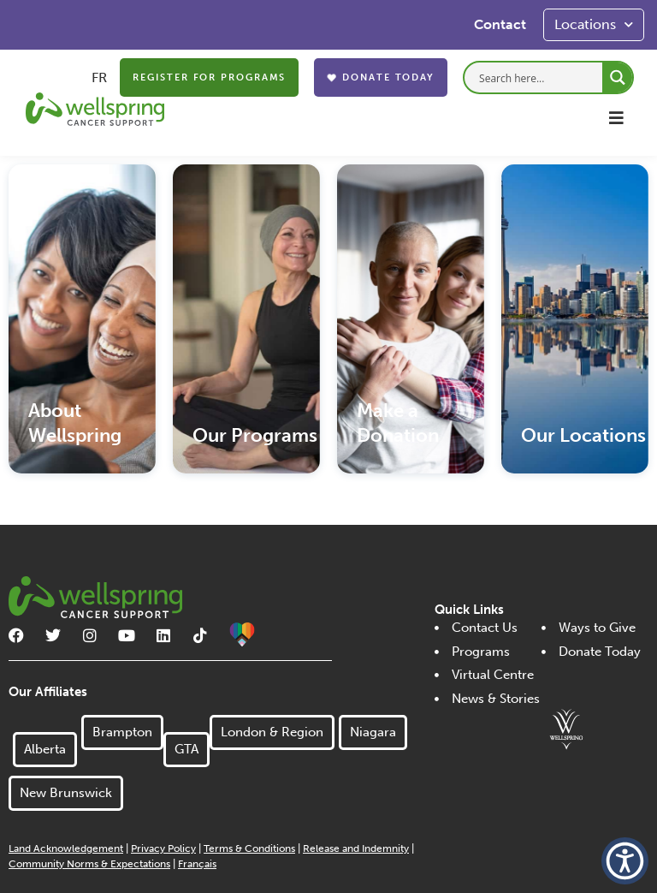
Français (197, 864)
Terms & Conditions (249, 848)
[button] (616, 118)
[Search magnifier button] (617, 77)
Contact (500, 24)
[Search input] (539, 77)
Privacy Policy (163, 848)
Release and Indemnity (356, 848)
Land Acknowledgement (66, 848)
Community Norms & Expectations (89, 864)
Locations (593, 24)
